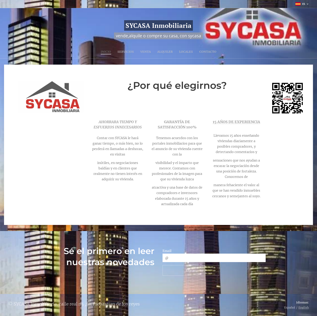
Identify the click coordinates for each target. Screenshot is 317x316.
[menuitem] (105, 51)
